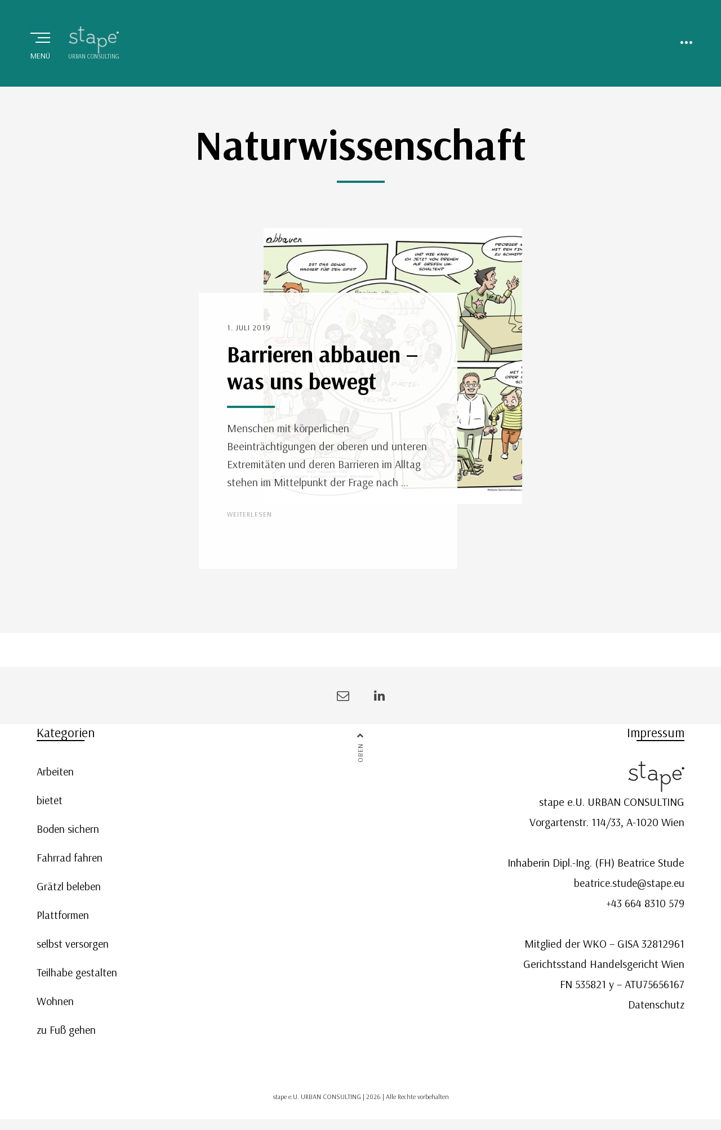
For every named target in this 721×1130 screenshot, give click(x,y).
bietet (50, 803)
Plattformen (63, 918)
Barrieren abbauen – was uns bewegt (322, 371)
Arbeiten (56, 775)
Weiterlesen (249, 518)
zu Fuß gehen (67, 1033)
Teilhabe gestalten (78, 975)
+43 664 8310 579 (645, 906)
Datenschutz (655, 1008)
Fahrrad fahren (70, 861)
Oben (360, 756)
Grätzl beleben (70, 889)
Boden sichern (69, 832)
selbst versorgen (73, 947)
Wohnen (55, 1004)
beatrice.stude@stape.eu (627, 886)
